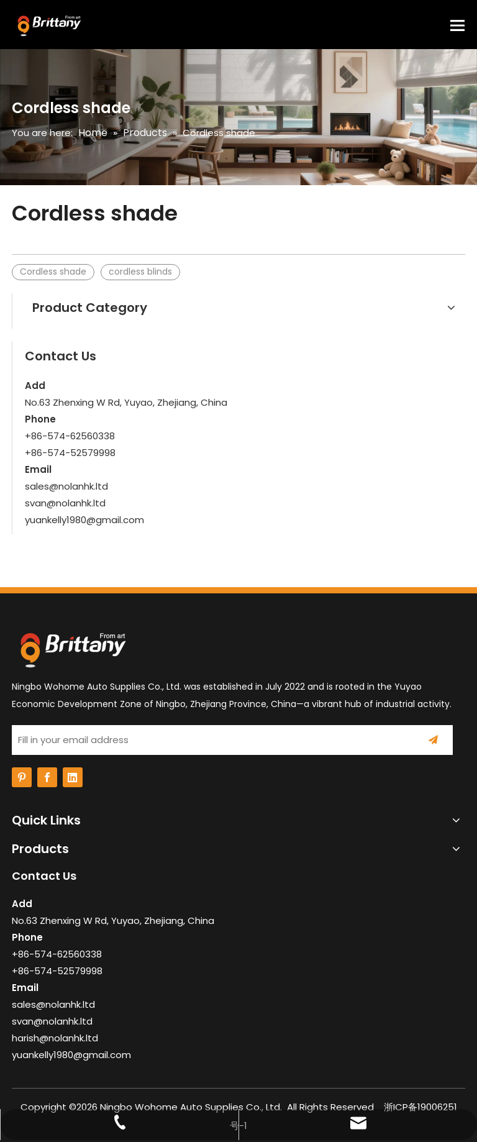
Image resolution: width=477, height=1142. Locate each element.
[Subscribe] (433, 740)
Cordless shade (53, 271)
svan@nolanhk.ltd (65, 502)
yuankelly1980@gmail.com (84, 519)
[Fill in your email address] (209, 740)
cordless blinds (140, 271)
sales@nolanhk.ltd (66, 486)
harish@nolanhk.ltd (55, 1037)
